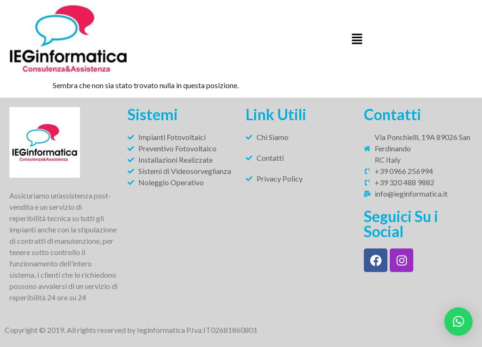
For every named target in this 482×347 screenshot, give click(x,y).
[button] (356, 40)
